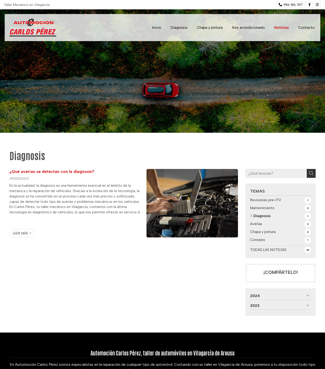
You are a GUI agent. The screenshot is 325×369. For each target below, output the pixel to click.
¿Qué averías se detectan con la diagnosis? (51, 171)
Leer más (20, 233)
